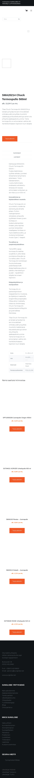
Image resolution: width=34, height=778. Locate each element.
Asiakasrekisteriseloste (10, 693)
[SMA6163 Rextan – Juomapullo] (17, 501)
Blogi (4, 705)
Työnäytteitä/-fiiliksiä (12, 760)
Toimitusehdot (7, 695)
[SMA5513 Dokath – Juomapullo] (17, 552)
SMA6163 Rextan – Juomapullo (17, 519)
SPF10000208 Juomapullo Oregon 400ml (17, 418)
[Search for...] (10, 19)
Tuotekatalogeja (8, 703)
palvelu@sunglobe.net (15, 671)
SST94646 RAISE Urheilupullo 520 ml (17, 621)
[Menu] (31, 10)
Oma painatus (7, 707)
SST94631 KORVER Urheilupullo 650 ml (17, 468)
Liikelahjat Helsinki (8, 770)
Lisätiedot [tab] (17, 157)
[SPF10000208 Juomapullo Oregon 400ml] (17, 399)
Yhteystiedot (6, 700)
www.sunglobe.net (9, 675)
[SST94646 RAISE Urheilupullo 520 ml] (17, 603)
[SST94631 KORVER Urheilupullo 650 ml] (17, 450)
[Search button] (19, 19)
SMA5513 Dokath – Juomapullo (17, 570)
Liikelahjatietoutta (8, 698)
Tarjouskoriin (10, 139)
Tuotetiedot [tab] (17, 153)
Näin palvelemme (8, 691)
